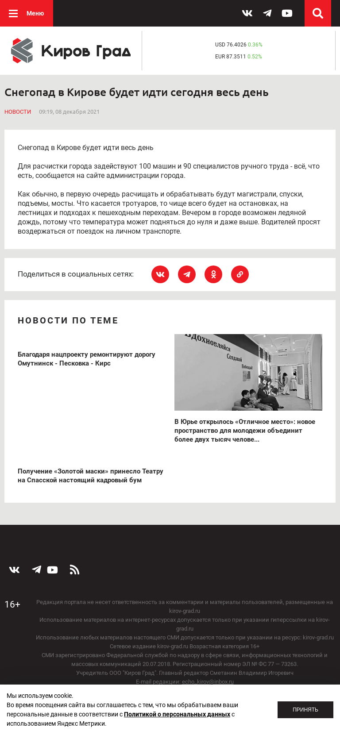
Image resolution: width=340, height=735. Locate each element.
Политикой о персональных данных (177, 714)
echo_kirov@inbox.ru (208, 681)
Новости (17, 111)
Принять (305, 710)
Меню (35, 13)
